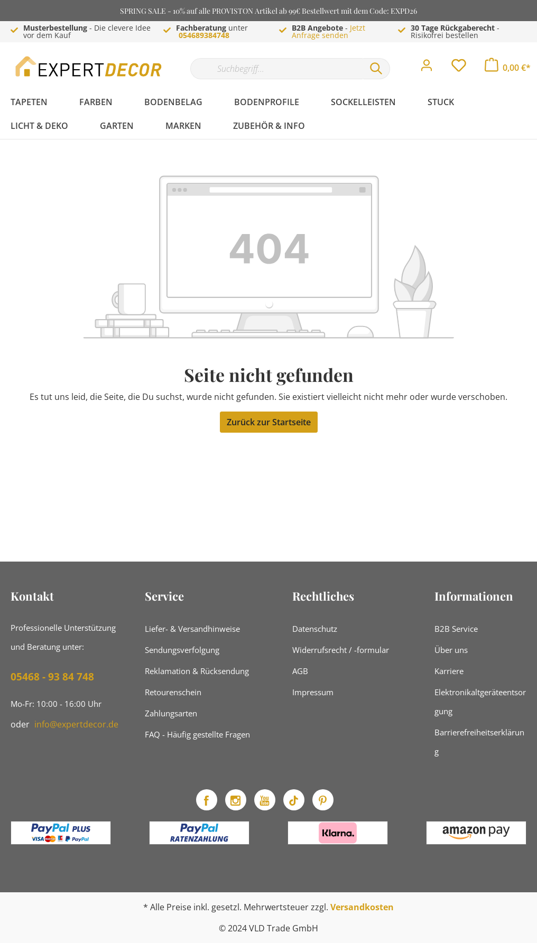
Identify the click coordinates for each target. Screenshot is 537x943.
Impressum (313, 692)
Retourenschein (173, 692)
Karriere (449, 671)
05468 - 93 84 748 (52, 677)
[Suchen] (376, 68)
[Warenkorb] (507, 68)
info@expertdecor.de (76, 724)
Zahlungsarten (171, 713)
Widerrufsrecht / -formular (340, 650)
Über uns (451, 650)
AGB (300, 671)
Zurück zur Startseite (269, 422)
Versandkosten (362, 907)
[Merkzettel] (459, 68)
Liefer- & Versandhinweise (192, 628)
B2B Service (456, 628)
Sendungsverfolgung (182, 650)
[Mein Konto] (426, 68)
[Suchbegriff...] (276, 68)
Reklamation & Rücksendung (197, 671)
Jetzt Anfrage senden (328, 31)
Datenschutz (314, 628)
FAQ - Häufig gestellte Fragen (197, 734)
